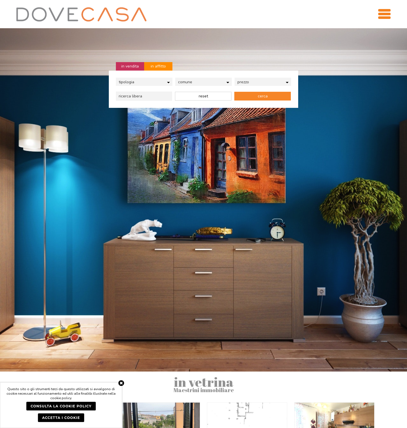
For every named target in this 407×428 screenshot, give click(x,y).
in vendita (130, 66)
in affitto (158, 66)
